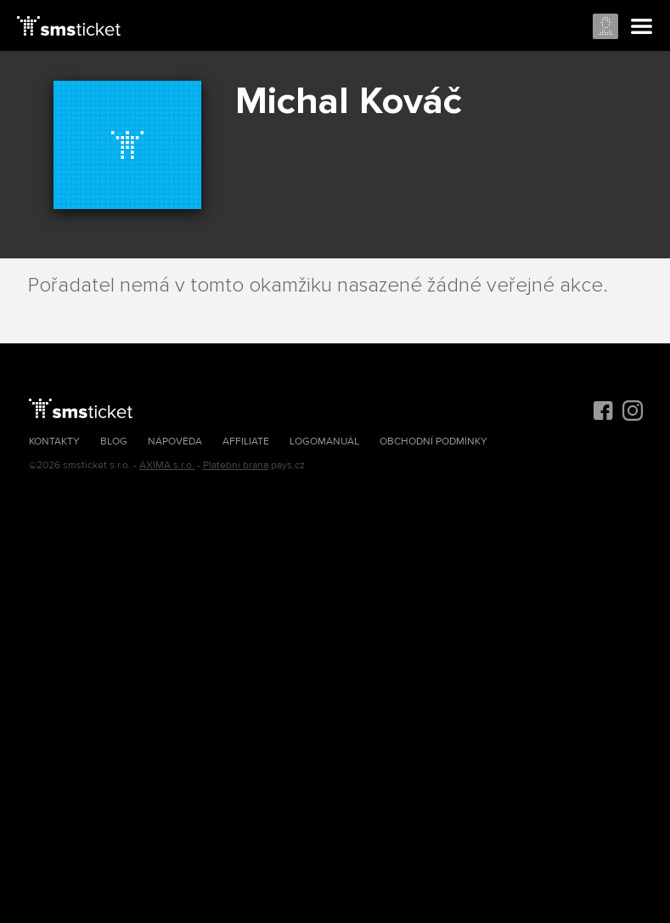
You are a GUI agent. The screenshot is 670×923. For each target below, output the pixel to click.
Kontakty (54, 441)
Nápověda (175, 441)
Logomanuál (324, 441)
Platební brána (235, 465)
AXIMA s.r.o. (166, 465)
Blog (113, 441)
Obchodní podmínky (433, 441)
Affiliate (245, 441)
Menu (642, 27)
